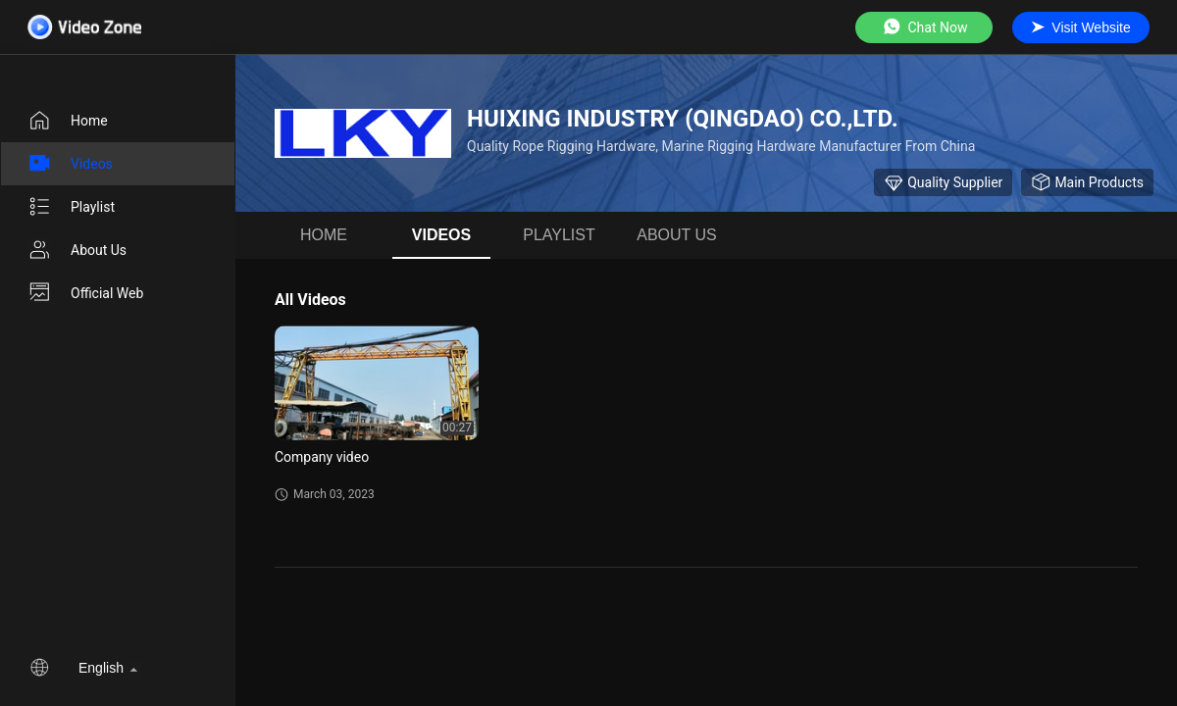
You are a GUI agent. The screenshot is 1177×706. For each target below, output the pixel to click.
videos (70, 164)
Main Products (1087, 182)
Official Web (85, 293)
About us (77, 250)
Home (67, 120)
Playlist (71, 207)
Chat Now (924, 27)
